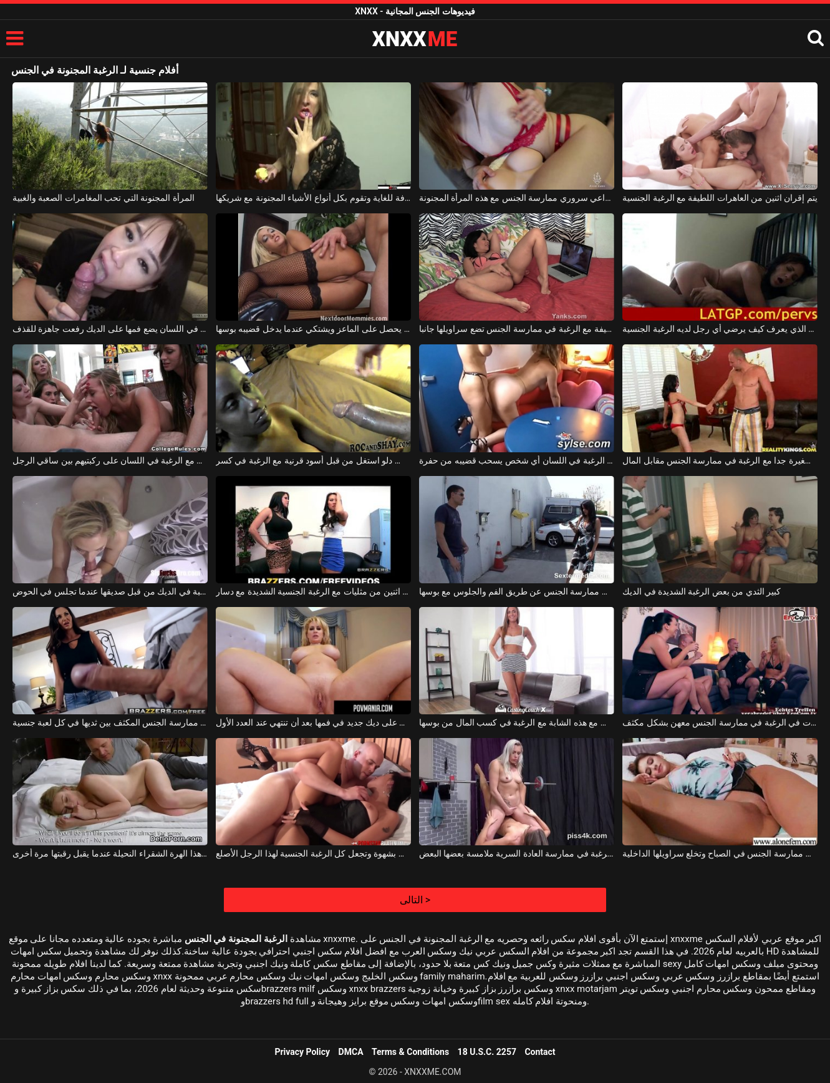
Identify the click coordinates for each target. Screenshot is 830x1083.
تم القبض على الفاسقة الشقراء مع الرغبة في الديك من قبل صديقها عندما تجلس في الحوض (110, 591)
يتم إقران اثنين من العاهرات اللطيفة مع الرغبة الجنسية (720, 198)
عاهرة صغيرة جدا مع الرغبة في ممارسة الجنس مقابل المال (720, 460)
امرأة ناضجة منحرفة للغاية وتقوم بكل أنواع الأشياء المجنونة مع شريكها (313, 198)
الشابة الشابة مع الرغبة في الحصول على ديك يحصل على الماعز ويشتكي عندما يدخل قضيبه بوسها (313, 329)
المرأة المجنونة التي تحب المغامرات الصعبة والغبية (103, 198)
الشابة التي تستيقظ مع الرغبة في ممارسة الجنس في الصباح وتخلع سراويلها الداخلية (720, 853)
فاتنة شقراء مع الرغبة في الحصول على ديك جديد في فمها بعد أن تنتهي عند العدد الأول (313, 722)
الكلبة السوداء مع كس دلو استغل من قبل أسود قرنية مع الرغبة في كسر (313, 460)
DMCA (351, 1052)
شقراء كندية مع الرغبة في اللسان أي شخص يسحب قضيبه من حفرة (516, 460)
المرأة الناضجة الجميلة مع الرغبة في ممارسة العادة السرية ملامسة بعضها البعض (516, 853)
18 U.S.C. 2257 (487, 1052)
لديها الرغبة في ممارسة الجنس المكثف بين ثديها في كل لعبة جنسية (110, 722)
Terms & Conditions (410, 1052)
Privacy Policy (302, 1052)
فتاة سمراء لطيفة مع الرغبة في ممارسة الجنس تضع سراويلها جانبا (516, 329)
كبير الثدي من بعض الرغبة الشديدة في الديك (701, 591)
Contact (539, 1052)
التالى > (415, 900)
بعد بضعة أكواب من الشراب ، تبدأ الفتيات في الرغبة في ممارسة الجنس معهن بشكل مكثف (720, 722)
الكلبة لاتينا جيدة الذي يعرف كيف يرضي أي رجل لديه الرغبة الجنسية (720, 329)
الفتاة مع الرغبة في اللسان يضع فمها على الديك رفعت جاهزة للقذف (110, 329)
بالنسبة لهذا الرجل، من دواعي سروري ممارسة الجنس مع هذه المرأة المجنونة (516, 198)
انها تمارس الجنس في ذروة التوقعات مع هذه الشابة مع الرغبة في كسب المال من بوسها (516, 722)
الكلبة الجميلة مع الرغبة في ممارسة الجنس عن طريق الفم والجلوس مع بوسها (516, 591)
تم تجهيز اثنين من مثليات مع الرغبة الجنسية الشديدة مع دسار (313, 591)
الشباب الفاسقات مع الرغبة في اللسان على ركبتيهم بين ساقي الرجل (110, 460)
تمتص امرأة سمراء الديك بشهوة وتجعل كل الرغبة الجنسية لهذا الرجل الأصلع (313, 853)
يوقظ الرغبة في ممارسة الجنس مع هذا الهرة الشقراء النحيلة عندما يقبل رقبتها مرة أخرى (110, 853)
